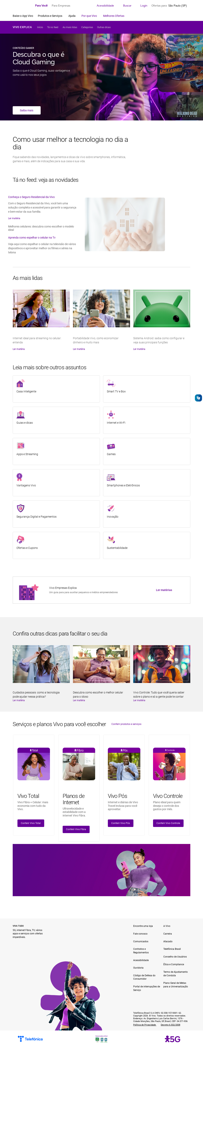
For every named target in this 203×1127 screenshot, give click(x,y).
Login (141, 5)
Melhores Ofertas (113, 15)
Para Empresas (61, 5)
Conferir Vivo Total (31, 823)
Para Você (41, 5)
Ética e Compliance (173, 964)
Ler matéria (14, 218)
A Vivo (166, 926)
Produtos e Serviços (50, 15)
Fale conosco (140, 933)
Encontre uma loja (143, 926)
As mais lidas (70, 27)
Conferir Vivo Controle (168, 823)
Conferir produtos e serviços (126, 724)
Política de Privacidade (144, 1025)
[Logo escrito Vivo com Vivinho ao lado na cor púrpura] (22, 5)
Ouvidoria (138, 967)
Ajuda (72, 15)
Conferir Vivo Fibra (76, 829)
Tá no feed (52, 27)
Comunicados (140, 941)
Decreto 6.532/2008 (170, 1025)
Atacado (167, 941)
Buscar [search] (124, 5)
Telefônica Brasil (172, 949)
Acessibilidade (103, 5)
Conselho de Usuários (175, 956)
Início (40, 27)
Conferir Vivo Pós (120, 823)
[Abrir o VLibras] (198, 398)
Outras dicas (104, 27)
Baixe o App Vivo (23, 15)
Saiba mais (26, 110)
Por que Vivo (89, 15)
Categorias (87, 27)
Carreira (167, 933)
